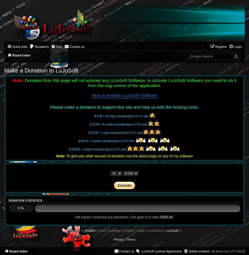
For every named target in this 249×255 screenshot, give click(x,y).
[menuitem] (39, 46)
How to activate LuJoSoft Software (124, 95)
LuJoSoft (172, 230)
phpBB (90, 230)
